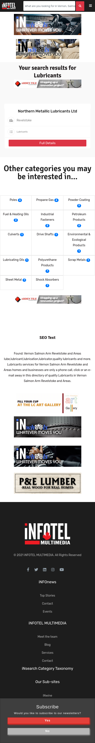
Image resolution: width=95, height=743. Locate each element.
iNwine (47, 695)
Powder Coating (79, 200)
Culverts (13, 234)
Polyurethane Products (47, 262)
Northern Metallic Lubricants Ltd (47, 111)
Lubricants (22, 131)
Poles (13, 200)
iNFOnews (47, 582)
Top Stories (47, 595)
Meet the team (48, 637)
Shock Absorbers (47, 280)
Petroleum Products (79, 217)
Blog (47, 645)
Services (48, 653)
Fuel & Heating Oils (16, 214)
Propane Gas (45, 200)
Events (47, 611)
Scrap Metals (77, 260)
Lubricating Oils (13, 260)
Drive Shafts (45, 234)
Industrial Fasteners (47, 217)
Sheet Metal (13, 280)
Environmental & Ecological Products (79, 240)
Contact (47, 603)
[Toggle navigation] (93, 6)
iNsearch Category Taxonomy (47, 668)
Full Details (47, 143)
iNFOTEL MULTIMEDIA (39, 555)
